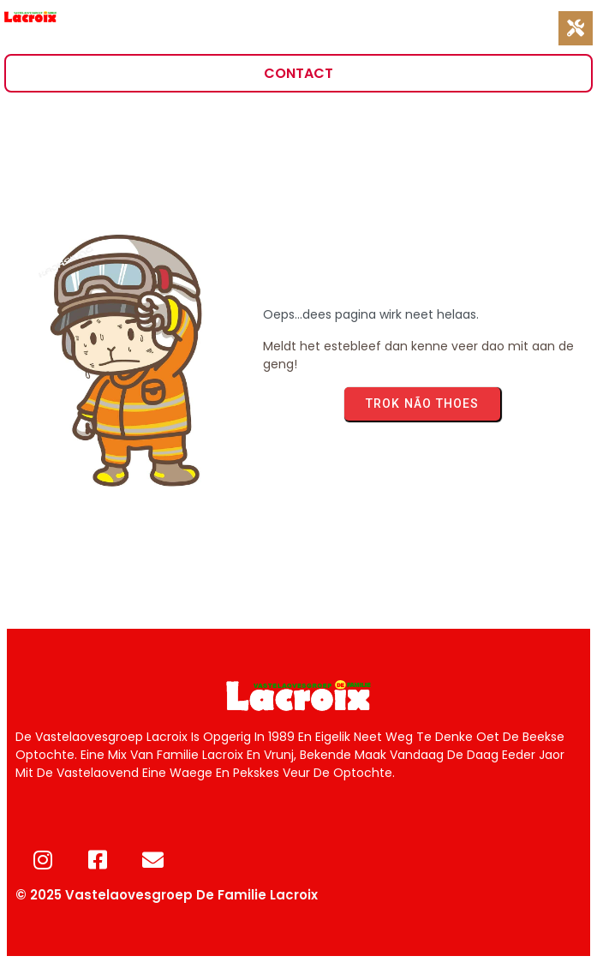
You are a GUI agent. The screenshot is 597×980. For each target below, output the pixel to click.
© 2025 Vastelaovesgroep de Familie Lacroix (166, 895)
